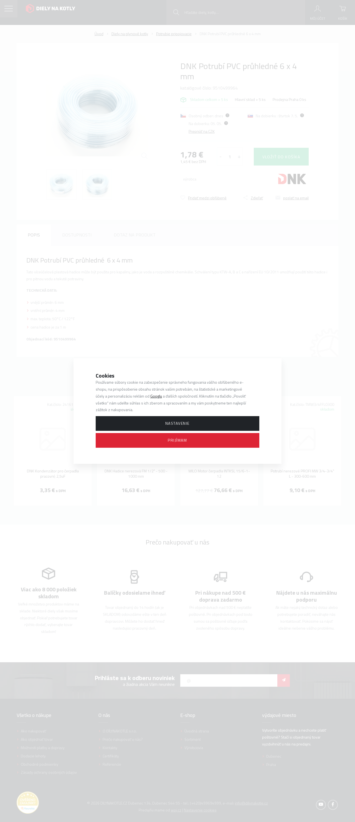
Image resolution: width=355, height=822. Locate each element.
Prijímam (177, 440)
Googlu (156, 396)
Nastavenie (177, 423)
